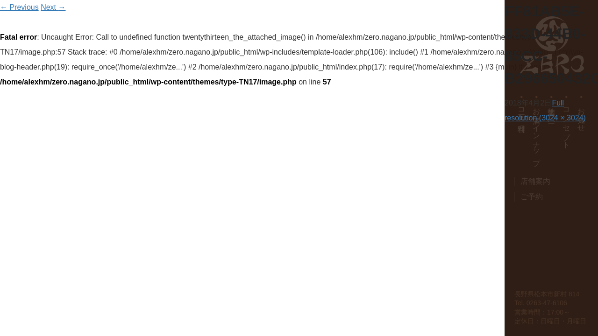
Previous (19, 7)
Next (53, 7)
